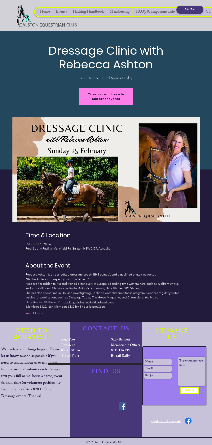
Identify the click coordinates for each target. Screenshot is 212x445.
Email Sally (120, 355)
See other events (106, 99)
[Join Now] (189, 10)
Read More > (34, 313)
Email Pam (70, 355)
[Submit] (189, 390)
